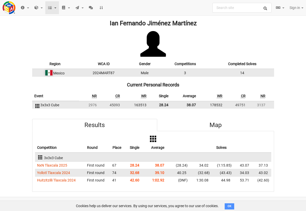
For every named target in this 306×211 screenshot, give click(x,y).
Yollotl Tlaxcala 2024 (53, 173)
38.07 (191, 105)
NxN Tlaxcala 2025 (52, 165)
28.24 (163, 105)
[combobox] (242, 8)
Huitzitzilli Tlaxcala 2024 (56, 180)
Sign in (296, 8)
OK (229, 206)
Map (215, 125)
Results (94, 125)
